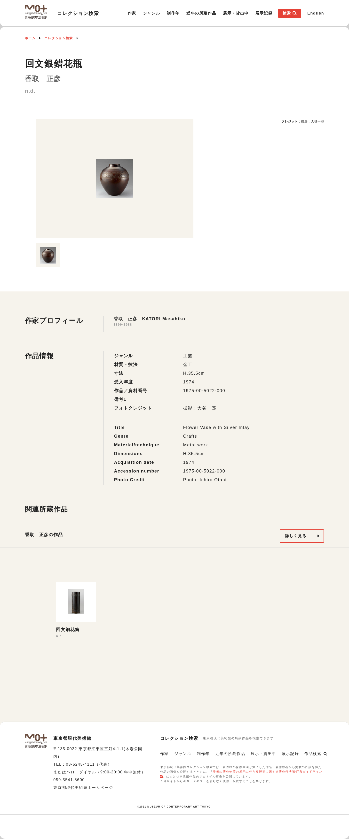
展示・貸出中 (236, 13)
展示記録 (263, 13)
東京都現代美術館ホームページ (83, 788)
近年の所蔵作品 (201, 13)
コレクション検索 (59, 38)
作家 (132, 13)
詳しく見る (295, 536)
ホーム (30, 38)
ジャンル (151, 13)
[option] (114, 178)
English (315, 13)
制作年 (173, 13)
